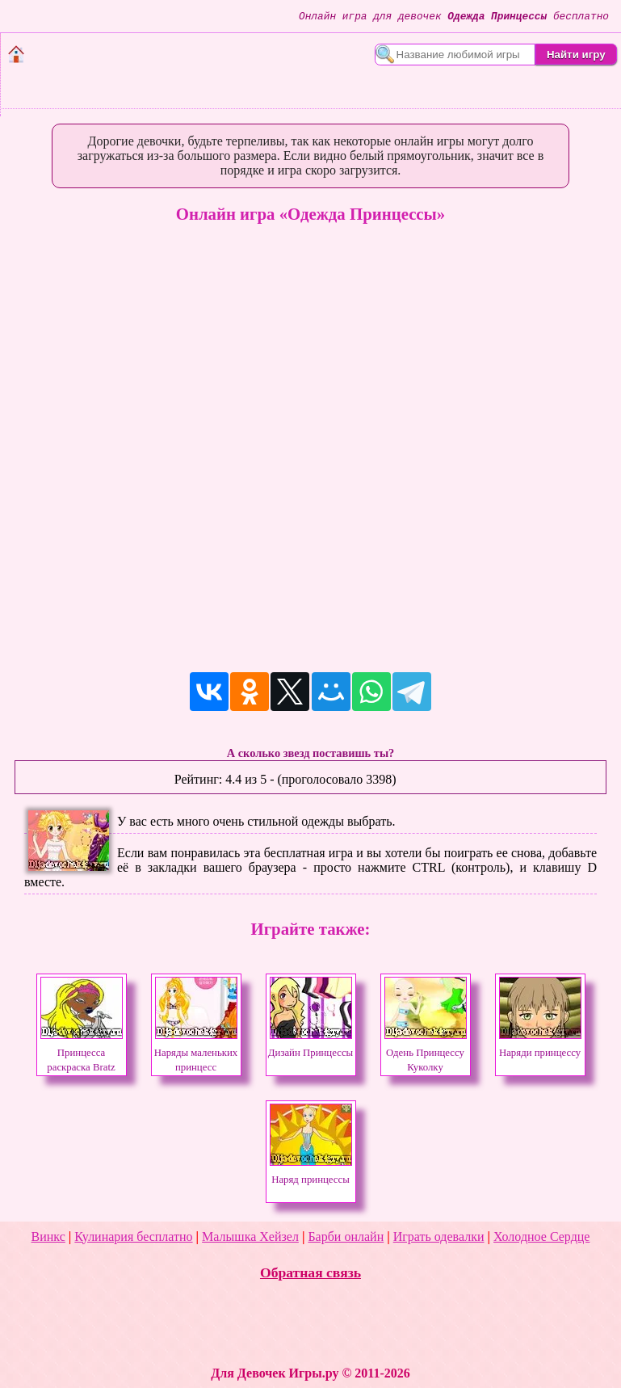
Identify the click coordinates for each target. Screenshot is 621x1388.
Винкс (48, 1236)
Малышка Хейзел (250, 1236)
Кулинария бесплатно (133, 1236)
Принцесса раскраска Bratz (81, 1053)
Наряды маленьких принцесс (196, 1053)
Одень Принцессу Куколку (425, 1053)
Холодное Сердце (541, 1236)
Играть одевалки (439, 1236)
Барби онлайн (346, 1236)
